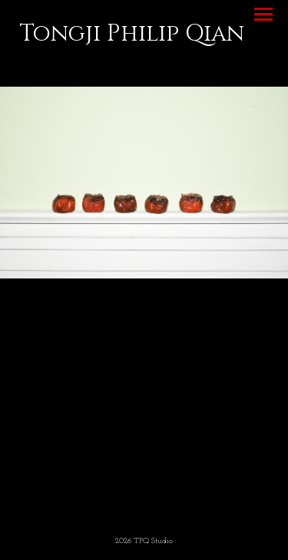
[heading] (131, 37)
